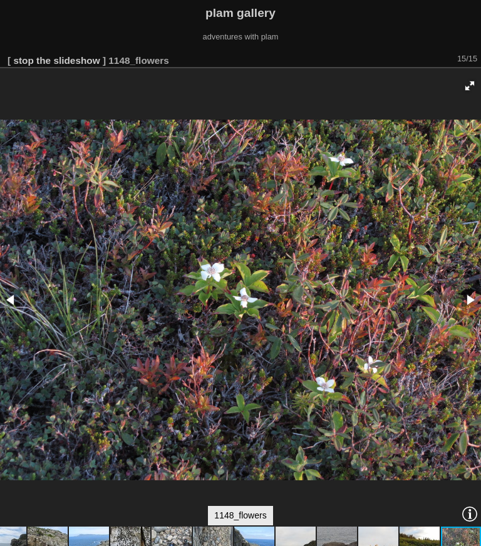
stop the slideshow (56, 60)
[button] (470, 86)
